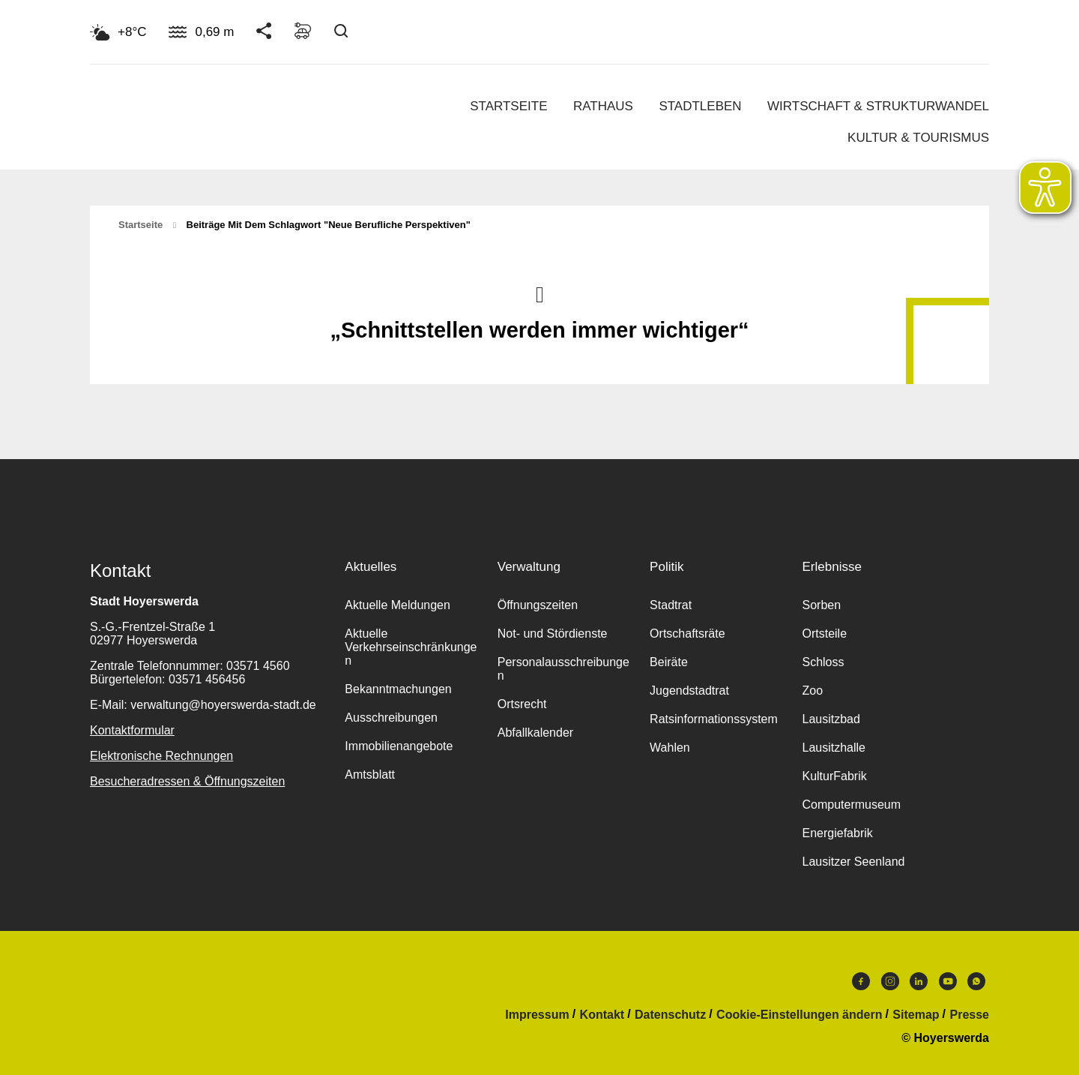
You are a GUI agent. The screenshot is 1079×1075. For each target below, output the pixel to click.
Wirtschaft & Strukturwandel (878, 106)
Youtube (948, 981)
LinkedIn (919, 981)
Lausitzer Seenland (853, 861)
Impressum (537, 1015)
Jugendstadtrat (689, 690)
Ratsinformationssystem (714, 719)
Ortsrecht (522, 704)
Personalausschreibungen (563, 669)
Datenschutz (670, 1015)
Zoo (812, 690)
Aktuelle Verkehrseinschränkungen (411, 647)
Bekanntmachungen (398, 689)
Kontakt (602, 1015)
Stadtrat (671, 605)
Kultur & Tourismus (918, 138)
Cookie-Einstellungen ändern (799, 1015)
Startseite (508, 106)
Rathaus (603, 106)
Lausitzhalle (833, 747)
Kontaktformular (132, 730)
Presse (970, 1015)
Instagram (890, 981)
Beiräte (669, 662)
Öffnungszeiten (538, 605)
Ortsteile (824, 633)
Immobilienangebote (399, 746)
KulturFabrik (834, 776)
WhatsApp (976, 981)
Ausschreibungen (391, 717)
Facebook (861, 981)
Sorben (821, 605)
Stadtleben (700, 106)
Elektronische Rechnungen (161, 755)
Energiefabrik (837, 833)
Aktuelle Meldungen (397, 605)
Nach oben (539, 293)
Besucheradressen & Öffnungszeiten (187, 781)
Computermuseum (851, 804)
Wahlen (670, 747)
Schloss (823, 662)
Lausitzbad (830, 719)
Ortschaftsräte (687, 633)
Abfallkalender (535, 732)
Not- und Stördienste (553, 633)
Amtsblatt (370, 774)
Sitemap (915, 1015)
